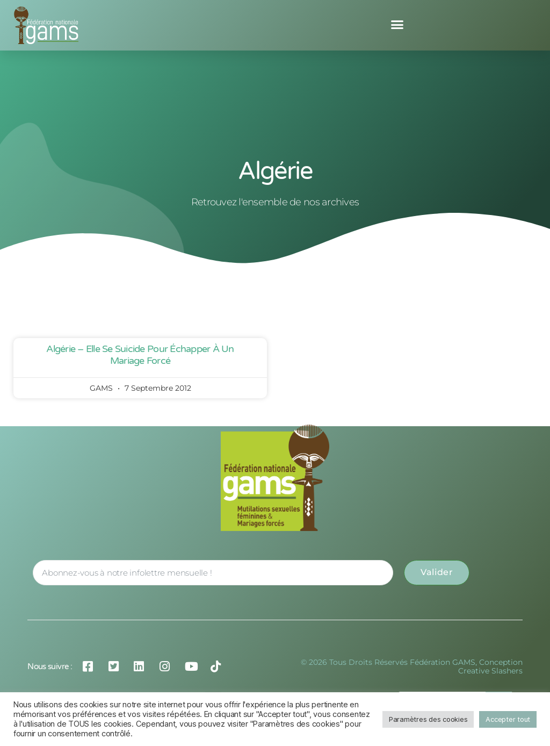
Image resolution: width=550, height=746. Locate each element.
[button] (397, 25)
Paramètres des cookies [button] (428, 719)
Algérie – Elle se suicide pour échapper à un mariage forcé (140, 355)
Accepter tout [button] (508, 719)
